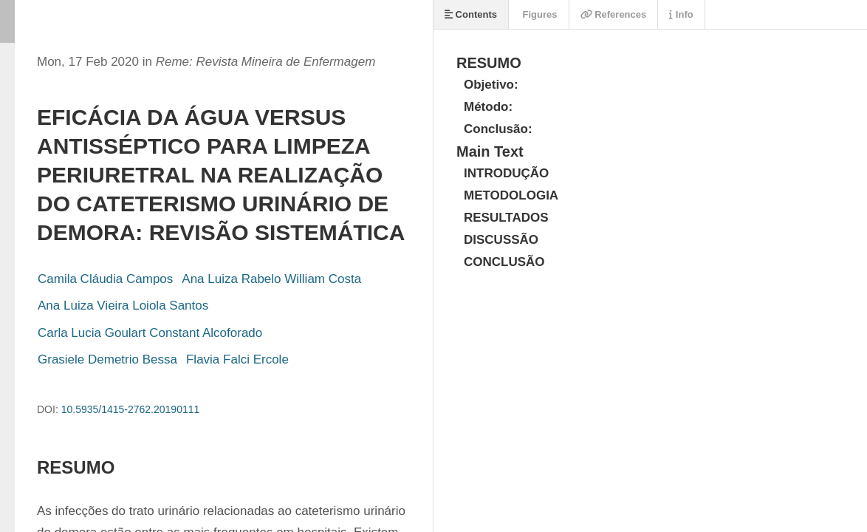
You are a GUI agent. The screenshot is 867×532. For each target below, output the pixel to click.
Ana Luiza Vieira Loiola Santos (123, 306)
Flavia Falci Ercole (237, 359)
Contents (471, 14)
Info (681, 14)
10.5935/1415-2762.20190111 (130, 409)
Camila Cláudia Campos (105, 279)
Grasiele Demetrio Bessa (107, 359)
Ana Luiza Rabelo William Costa (271, 279)
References (613, 14)
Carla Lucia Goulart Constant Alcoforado (150, 333)
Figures (539, 14)
